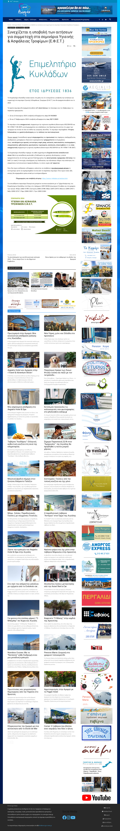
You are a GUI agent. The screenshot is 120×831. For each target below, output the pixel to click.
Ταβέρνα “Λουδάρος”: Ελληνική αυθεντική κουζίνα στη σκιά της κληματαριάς (22, 444)
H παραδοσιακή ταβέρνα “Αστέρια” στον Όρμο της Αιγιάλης (60, 514)
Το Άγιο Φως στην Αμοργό (62, 289)
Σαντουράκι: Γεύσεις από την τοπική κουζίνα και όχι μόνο (57, 480)
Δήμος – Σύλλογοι (30, 19)
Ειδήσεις (18, 19)
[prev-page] (9, 297)
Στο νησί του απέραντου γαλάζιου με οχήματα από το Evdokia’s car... (23, 585)
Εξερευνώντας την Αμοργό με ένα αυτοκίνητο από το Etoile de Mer (23, 727)
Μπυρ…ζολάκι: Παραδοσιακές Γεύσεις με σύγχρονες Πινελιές (22, 514)
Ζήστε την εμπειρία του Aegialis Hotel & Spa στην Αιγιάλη (22, 550)
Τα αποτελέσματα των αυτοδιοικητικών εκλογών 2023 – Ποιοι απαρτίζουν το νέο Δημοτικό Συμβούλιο (24, 259)
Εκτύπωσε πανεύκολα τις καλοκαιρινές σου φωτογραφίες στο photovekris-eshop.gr (59, 409)
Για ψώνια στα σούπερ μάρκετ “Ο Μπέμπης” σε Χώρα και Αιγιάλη (23, 619)
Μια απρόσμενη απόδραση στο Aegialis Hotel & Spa (22, 408)
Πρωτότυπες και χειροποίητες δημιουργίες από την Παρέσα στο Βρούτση (23, 691)
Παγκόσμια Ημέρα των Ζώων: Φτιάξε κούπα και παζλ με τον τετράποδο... (58, 372)
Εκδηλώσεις (43, 19)
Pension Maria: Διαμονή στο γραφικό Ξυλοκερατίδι (57, 653)
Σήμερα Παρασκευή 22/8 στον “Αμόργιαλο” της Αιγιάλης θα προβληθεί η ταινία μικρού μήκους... (58, 445)
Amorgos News (16, 25)
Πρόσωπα (65, 19)
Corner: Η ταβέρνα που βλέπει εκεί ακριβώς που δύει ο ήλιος (58, 727)
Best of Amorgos (20, 28)
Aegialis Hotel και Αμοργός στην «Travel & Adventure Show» (22, 371)
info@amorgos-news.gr (45, 825)
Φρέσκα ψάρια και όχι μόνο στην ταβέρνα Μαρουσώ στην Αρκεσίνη (60, 550)
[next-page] (12, 297)
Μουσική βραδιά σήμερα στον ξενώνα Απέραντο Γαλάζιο (21, 480)
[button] (110, 20)
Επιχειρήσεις (54, 19)
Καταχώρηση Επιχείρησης (80, 19)
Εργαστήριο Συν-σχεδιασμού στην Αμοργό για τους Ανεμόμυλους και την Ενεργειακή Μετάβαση (18, 291)
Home (11, 19)
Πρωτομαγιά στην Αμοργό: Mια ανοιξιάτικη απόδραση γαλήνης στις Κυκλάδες (22, 335)
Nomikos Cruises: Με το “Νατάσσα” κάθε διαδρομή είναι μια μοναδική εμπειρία (22, 655)
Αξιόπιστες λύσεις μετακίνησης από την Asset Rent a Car (59, 585)
